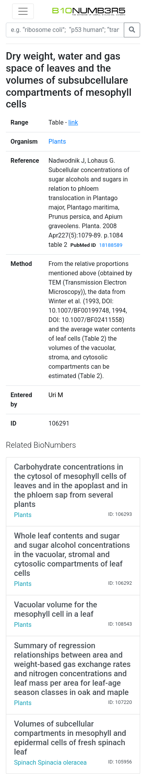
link (73, 122)
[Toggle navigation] (23, 11)
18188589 (111, 245)
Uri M (55, 395)
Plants (57, 141)
